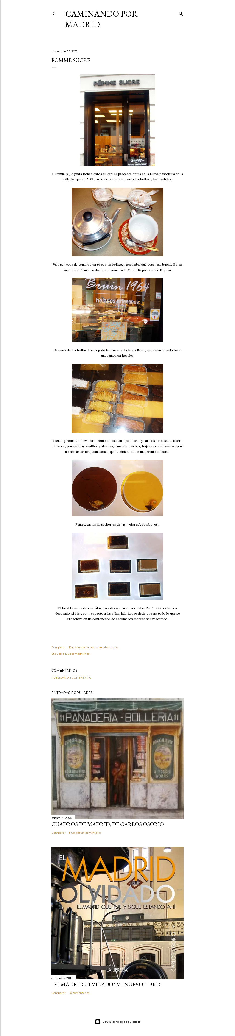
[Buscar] (181, 12)
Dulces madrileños (77, 653)
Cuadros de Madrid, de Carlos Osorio (107, 824)
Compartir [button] (58, 647)
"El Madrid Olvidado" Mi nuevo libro (105, 984)
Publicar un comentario (71, 677)
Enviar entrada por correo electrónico (93, 647)
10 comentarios (79, 992)
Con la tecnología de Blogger (117, 1022)
